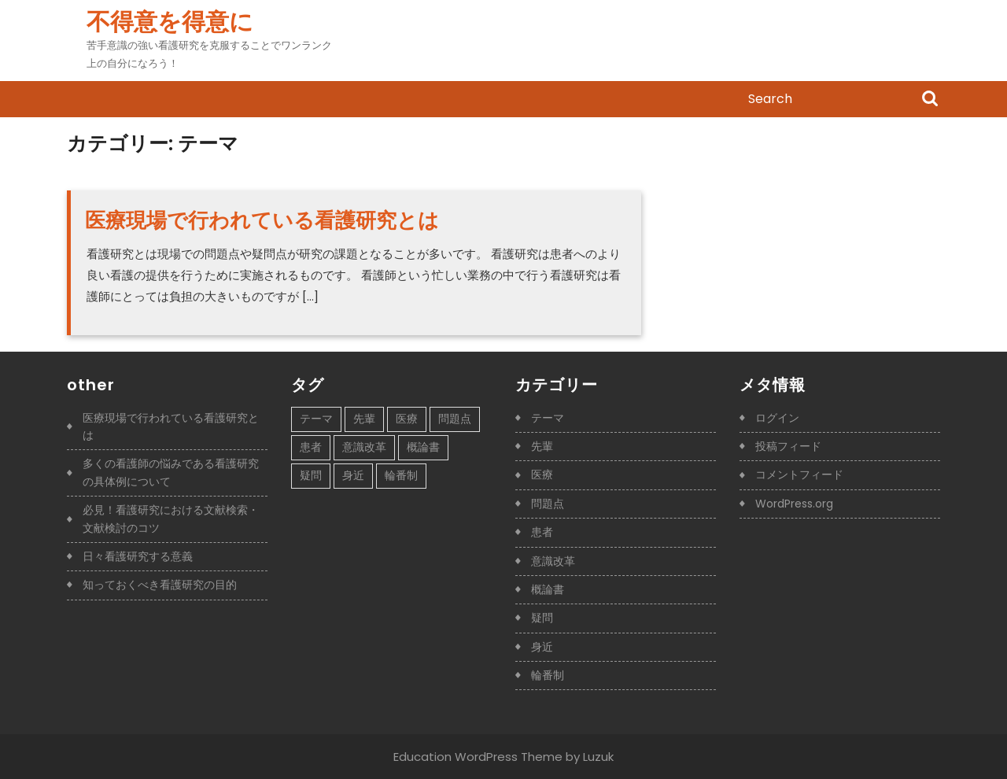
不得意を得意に (170, 22)
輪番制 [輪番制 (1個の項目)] (401, 475)
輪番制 (547, 675)
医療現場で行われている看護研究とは (262, 220)
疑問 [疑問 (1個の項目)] (311, 475)
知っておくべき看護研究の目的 (160, 585)
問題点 (547, 503)
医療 (542, 474)
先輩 (542, 446)
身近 (542, 647)
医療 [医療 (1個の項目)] (407, 418)
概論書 (547, 589)
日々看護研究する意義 (138, 556)
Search (930, 100)
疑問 (542, 618)
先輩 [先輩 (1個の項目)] (364, 418)
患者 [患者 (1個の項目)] (311, 447)
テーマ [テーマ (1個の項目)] (316, 418)
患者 (542, 532)
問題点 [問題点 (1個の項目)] (454, 418)
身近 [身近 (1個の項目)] (353, 475)
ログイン (777, 418)
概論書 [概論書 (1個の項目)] (423, 447)
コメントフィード (799, 474)
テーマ (547, 418)
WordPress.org (794, 503)
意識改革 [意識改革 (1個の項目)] (364, 447)
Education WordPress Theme (478, 756)
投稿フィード (788, 446)
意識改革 (553, 561)
